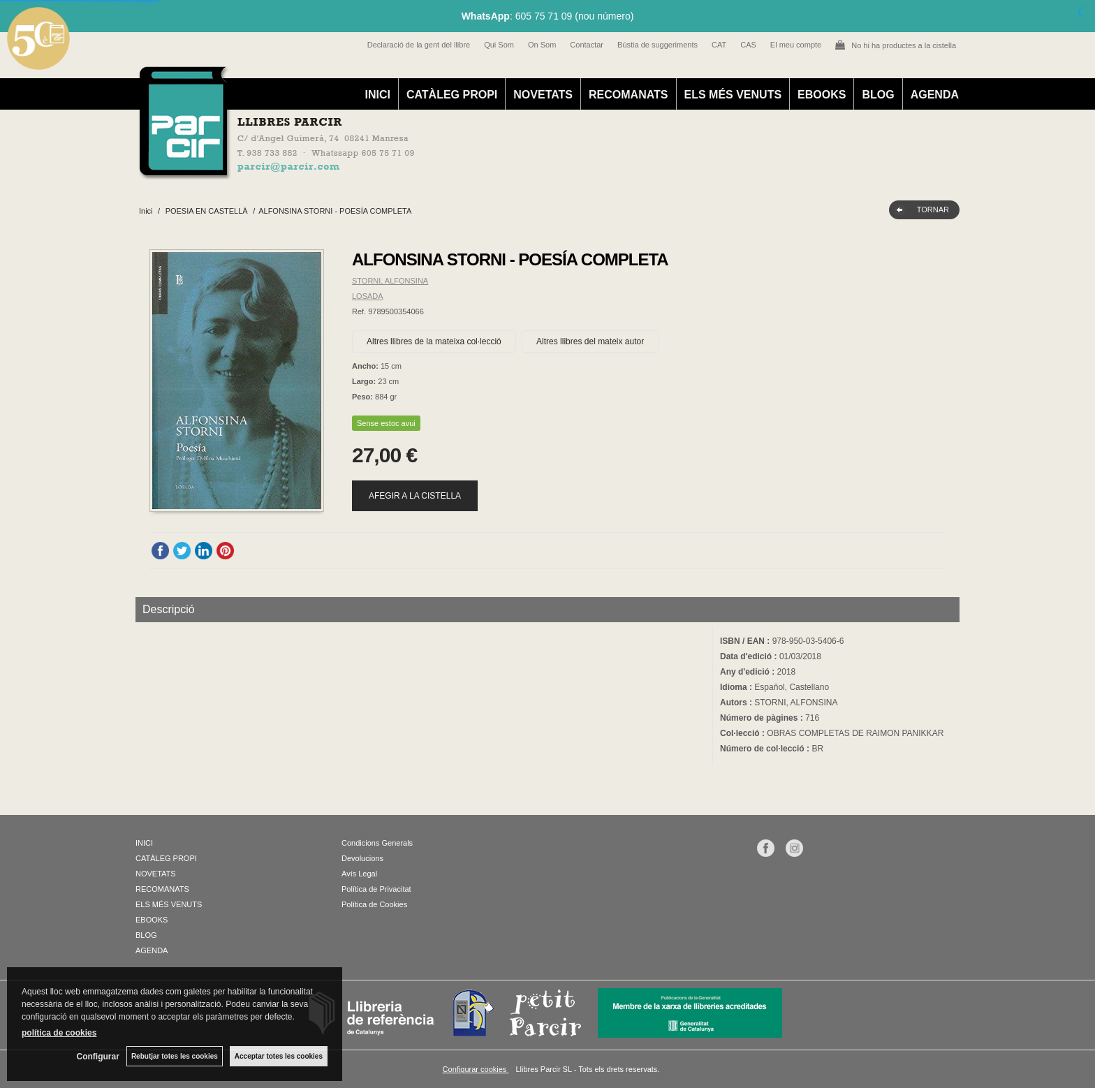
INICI (377, 95)
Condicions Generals (377, 843)
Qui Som (499, 45)
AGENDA (935, 95)
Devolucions (362, 858)
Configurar (98, 1056)
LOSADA (367, 296)
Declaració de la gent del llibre (418, 45)
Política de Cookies (374, 904)
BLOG (878, 95)
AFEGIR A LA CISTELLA (415, 496)
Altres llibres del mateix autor (590, 341)
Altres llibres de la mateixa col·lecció (434, 341)
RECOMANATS (628, 95)
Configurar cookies (476, 1069)
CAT (719, 45)
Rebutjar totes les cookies (174, 1056)
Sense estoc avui (386, 423)
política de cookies (59, 1033)
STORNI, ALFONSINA (390, 281)
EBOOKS (822, 95)
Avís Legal (359, 873)
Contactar (586, 45)
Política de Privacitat (376, 889)
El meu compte (795, 45)
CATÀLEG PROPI (451, 95)
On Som (542, 45)
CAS (748, 45)
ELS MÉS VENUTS (733, 95)
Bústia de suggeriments (657, 45)
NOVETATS (543, 95)
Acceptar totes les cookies (279, 1056)
